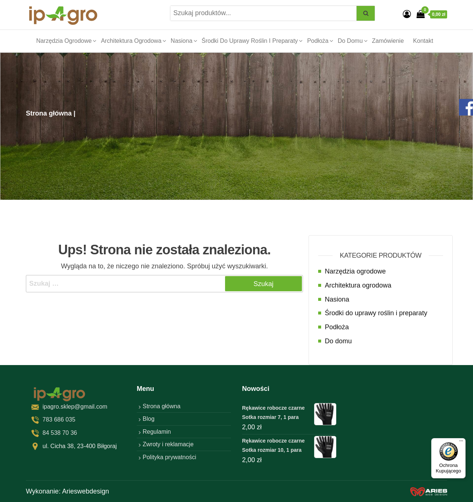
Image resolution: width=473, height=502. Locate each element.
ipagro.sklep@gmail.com (74, 406)
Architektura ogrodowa (131, 41)
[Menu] (461, 442)
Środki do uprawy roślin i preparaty (250, 41)
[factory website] (428, 491)
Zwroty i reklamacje (168, 444)
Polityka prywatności (169, 457)
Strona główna (161, 406)
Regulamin (157, 432)
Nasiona (182, 41)
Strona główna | (50, 113)
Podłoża (318, 41)
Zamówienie (388, 41)
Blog (148, 419)
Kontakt (423, 41)
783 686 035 (58, 419)
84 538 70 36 (59, 433)
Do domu (350, 41)
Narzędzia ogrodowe (64, 41)
